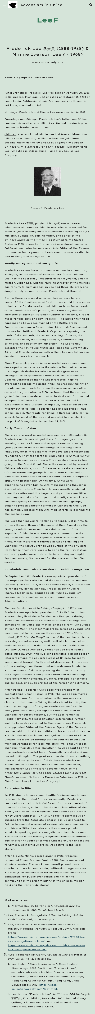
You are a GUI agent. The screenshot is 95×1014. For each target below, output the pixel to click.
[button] (4, 5)
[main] (47, 20)
